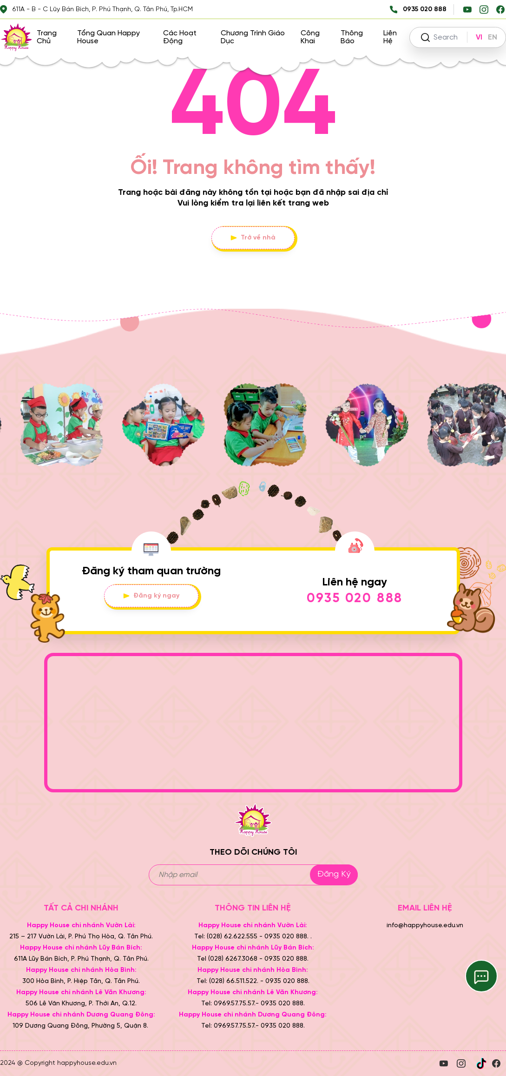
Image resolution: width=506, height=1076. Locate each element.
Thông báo (352, 37)
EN (492, 37)
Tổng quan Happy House (108, 37)
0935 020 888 (355, 598)
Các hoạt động (180, 37)
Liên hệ (390, 37)
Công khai (310, 37)
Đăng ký (333, 874)
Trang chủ (47, 37)
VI (479, 37)
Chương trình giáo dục (253, 37)
